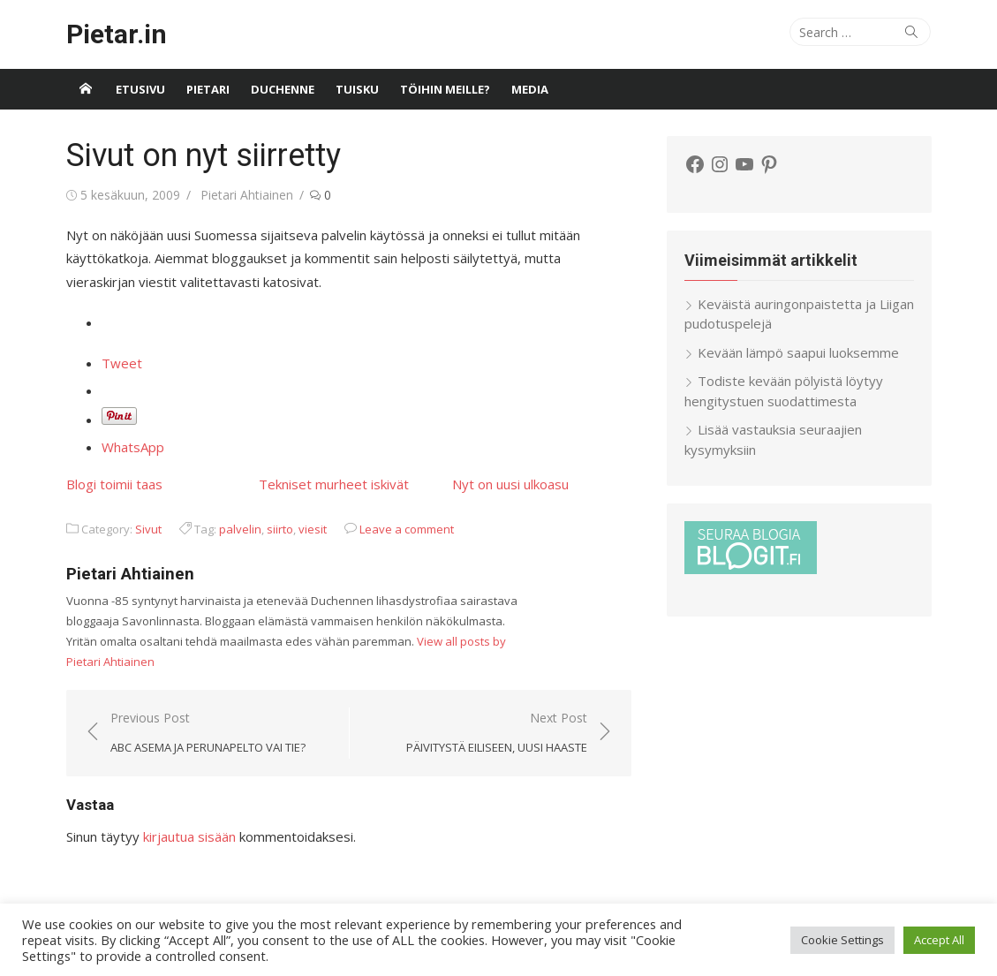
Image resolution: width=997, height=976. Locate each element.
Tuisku (357, 89)
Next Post (496, 733)
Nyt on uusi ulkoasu (510, 484)
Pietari (208, 89)
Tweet (122, 363)
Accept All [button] (939, 940)
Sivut (148, 529)
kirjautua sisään (189, 836)
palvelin (240, 529)
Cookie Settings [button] (842, 940)
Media (529, 89)
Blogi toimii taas (114, 484)
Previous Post (208, 733)
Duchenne (282, 89)
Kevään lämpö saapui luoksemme (798, 352)
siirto (280, 529)
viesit (312, 529)
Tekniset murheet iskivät (334, 484)
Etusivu (140, 89)
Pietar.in (116, 34)
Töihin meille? (445, 89)
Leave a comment (406, 529)
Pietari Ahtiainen (246, 194)
